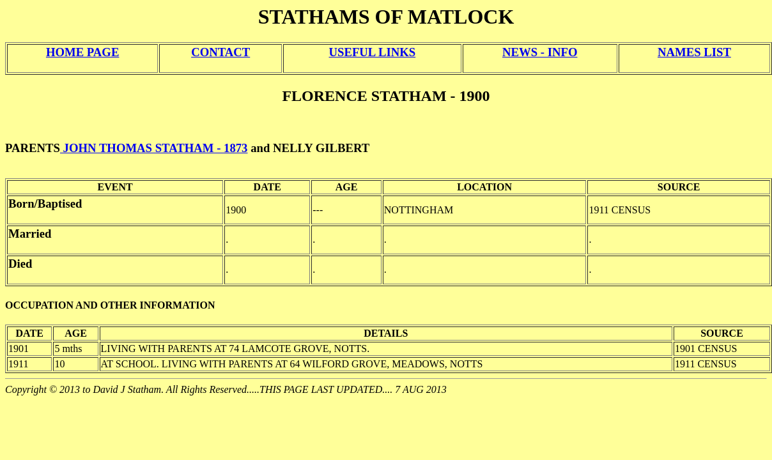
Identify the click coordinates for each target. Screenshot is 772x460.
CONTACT (220, 52)
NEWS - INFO (539, 52)
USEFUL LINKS (372, 52)
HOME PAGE (82, 52)
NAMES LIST (694, 52)
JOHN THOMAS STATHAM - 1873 (154, 148)
